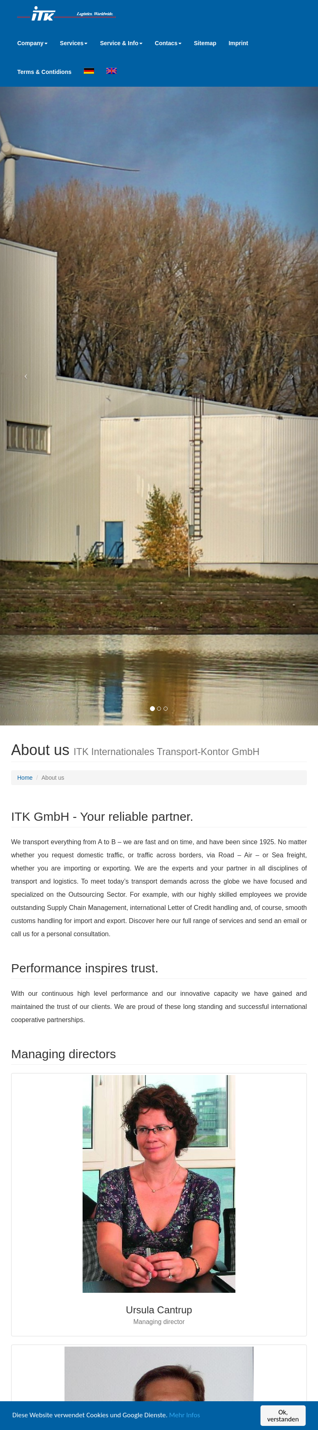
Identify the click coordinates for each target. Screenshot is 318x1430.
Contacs (168, 43)
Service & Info (121, 43)
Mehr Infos (184, 1416)
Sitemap (205, 43)
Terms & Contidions (44, 72)
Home (24, 777)
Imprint (238, 43)
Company (32, 43)
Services (74, 43)
